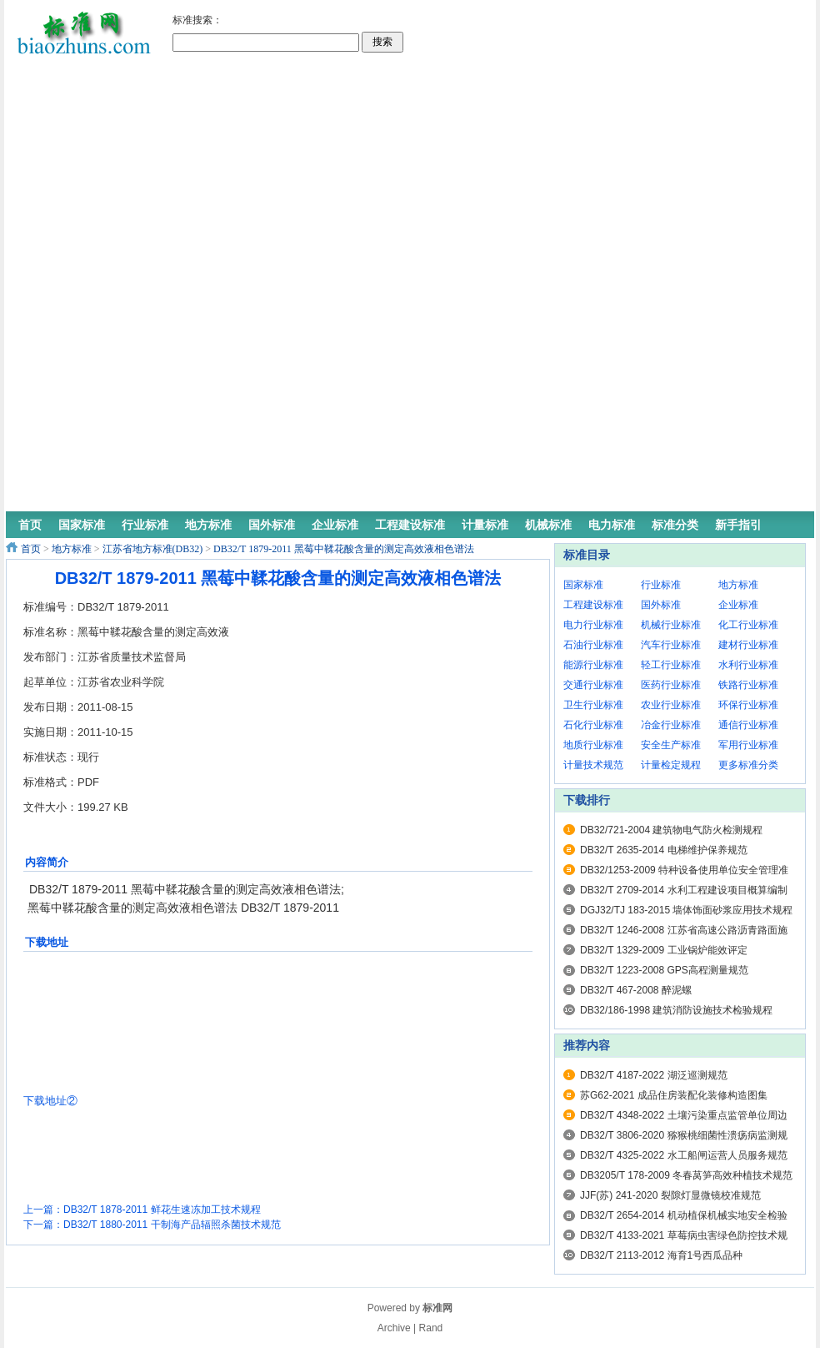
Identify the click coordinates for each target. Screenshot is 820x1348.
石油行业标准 (593, 645)
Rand (431, 1328)
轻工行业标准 (671, 665)
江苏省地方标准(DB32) (152, 549)
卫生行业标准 (593, 705)
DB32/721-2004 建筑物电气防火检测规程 (671, 830)
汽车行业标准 (671, 645)
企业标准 (738, 605)
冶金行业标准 (671, 725)
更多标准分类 (748, 765)
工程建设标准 (593, 605)
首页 (31, 549)
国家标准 (583, 585)
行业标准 (661, 585)
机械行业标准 (671, 625)
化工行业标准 (748, 625)
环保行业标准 (748, 705)
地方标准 (72, 549)
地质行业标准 (593, 745)
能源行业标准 (593, 665)
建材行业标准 (748, 645)
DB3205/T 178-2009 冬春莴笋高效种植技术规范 (686, 1175)
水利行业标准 (748, 665)
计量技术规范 (593, 765)
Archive (394, 1328)
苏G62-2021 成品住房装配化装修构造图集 (674, 1095)
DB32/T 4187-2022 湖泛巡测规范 (654, 1075)
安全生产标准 (671, 745)
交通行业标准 (593, 685)
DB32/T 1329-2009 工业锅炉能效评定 (664, 950)
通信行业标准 (748, 725)
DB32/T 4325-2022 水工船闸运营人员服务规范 (684, 1155)
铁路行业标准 (748, 685)
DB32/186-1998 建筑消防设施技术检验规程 (676, 1010)
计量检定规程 (671, 765)
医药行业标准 (671, 685)
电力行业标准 (593, 625)
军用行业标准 (748, 745)
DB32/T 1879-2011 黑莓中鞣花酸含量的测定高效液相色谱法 (343, 549)
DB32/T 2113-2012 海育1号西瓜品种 (661, 1255)
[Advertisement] (477, 258)
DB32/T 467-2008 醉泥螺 (636, 990)
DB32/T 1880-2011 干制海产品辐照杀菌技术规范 (172, 1224)
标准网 (437, 1308)
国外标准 (661, 605)
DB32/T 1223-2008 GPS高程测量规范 (664, 970)
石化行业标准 (593, 725)
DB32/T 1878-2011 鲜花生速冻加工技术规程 (162, 1209)
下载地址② (50, 1100)
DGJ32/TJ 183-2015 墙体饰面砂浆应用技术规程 (686, 910)
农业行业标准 (671, 705)
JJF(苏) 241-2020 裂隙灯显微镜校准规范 (670, 1195)
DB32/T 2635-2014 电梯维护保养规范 (664, 850)
